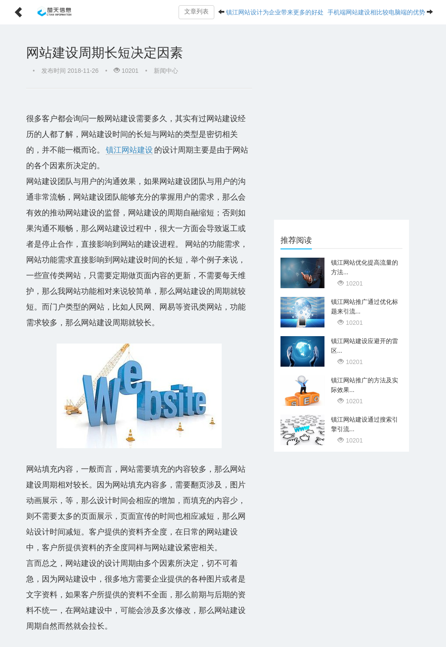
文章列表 (196, 11)
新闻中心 (166, 70)
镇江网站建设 (129, 150)
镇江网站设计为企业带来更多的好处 (275, 12)
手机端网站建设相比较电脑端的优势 (376, 12)
